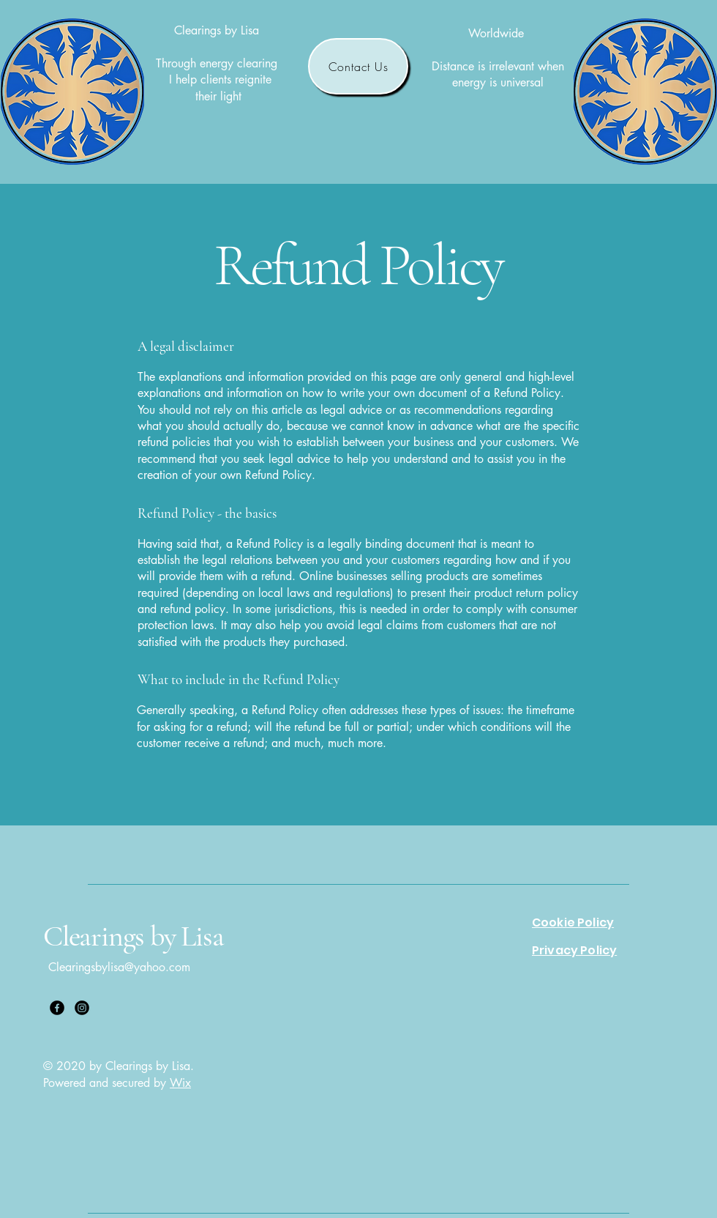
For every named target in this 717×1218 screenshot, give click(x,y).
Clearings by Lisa (133, 936)
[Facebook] (57, 1008)
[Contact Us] (358, 66)
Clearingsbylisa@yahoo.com (119, 967)
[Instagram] (82, 1008)
